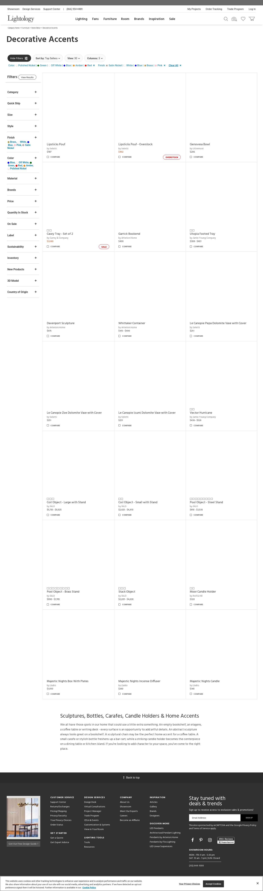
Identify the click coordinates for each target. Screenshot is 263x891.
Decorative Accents (50, 28)
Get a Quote (56, 838)
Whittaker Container (136, 323)
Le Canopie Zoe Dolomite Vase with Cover (81, 412)
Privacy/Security (58, 816)
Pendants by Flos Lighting (162, 842)
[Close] (257, 883)
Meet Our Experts (129, 811)
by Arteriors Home (132, 238)
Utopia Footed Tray (204, 234)
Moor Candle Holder (205, 591)
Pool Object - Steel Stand (208, 502)
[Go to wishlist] (244, 18)
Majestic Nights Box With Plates (74, 681)
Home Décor (36, 28)
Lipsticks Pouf (63, 144)
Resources (89, 847)
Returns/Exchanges (59, 807)
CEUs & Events (91, 820)
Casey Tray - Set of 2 (67, 234)
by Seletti (58, 149)
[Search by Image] (234, 19)
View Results (35, 78)
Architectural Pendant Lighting (165, 833)
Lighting (81, 19)
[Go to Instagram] (210, 840)
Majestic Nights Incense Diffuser (144, 681)
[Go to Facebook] (193, 840)
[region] (131, 883)
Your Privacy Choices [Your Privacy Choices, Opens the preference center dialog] (189, 883)
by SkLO (58, 506)
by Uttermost (199, 149)
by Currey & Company (64, 238)
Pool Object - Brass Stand (70, 591)
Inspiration (156, 19)
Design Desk (90, 802)
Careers (123, 816)
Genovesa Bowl (202, 144)
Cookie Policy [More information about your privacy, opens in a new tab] (89, 887)
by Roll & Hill (198, 596)
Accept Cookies (213, 883)
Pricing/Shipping (58, 811)
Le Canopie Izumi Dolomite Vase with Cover (151, 412)
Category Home (13, 28)
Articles (153, 802)
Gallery (153, 807)
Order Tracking (214, 9)
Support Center (51, 9)
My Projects (194, 9)
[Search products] (226, 18)
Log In (252, 9)
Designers (154, 816)
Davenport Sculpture (67, 323)
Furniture (110, 19)
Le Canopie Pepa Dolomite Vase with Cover (220, 323)
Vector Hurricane (203, 412)
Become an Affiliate (130, 820)
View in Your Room (94, 829)
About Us (124, 802)
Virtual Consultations (94, 807)
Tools (87, 842)
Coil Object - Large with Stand (73, 502)
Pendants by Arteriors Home (164, 837)
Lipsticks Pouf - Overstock (140, 144)
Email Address (199, 818)
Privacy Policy (249, 825)
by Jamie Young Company (205, 238)
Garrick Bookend (133, 234)
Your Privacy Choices (60, 820)
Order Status (56, 825)
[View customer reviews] (226, 840)
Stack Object (131, 591)
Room (125, 19)
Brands (139, 19)
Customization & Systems (97, 825)
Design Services (31, 9)
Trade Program (235, 9)
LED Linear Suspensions (161, 846)
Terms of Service (201, 828)
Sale (172, 19)
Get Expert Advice (59, 842)
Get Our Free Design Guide (23, 843)
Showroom (13, 9)
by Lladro (58, 685)
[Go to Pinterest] (201, 840)
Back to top (131, 777)
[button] (52, 65)
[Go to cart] (252, 18)
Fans (95, 19)
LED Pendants (156, 828)
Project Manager (92, 811)
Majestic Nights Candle (207, 681)
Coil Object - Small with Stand (142, 502)
